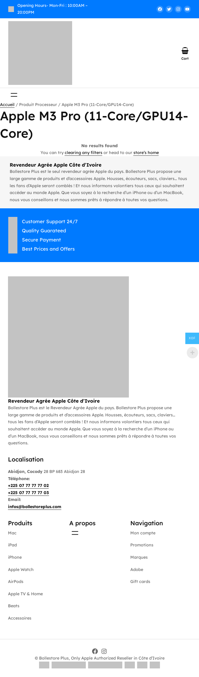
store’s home (146, 152)
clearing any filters (83, 152)
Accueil (7, 104)
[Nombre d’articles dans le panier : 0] (185, 50)
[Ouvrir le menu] (14, 95)
